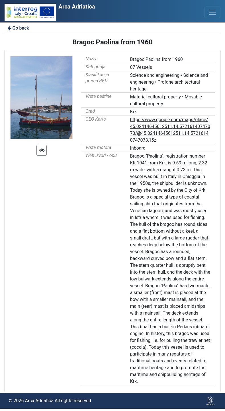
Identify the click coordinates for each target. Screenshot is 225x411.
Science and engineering (155, 75)
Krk (133, 111)
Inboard (138, 148)
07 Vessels (141, 67)
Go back (18, 28)
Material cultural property (155, 97)
